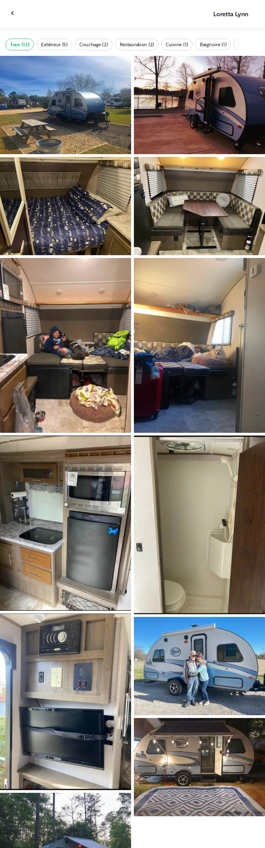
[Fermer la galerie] (13, 13)
